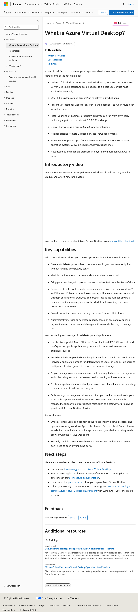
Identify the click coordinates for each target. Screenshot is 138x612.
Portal (103, 12)
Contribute (54, 605)
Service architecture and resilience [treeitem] (20, 58)
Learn (48, 22)
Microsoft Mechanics (120, 241)
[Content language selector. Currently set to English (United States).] (16, 598)
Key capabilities (54, 59)
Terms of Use (112, 605)
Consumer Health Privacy (88, 605)
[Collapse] (38, 20)
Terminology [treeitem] (14, 50)
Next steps (52, 63)
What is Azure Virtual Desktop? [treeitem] (24, 45)
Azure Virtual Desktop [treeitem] (16, 33)
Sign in (131, 3)
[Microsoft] (6, 4)
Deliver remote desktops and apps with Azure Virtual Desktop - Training (79, 548)
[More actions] (133, 23)
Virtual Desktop (73, 22)
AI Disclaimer (8, 605)
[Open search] (123, 4)
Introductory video (56, 55)
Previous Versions (27, 605)
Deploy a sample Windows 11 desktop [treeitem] (22, 79)
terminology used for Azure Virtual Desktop (87, 469)
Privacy (66, 605)
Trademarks (7, 609)
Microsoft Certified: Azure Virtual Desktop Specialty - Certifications (77, 567)
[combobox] (21, 27)
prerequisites (75, 482)
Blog (41, 605)
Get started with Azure (122, 12)
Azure (58, 22)
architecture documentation (84, 477)
